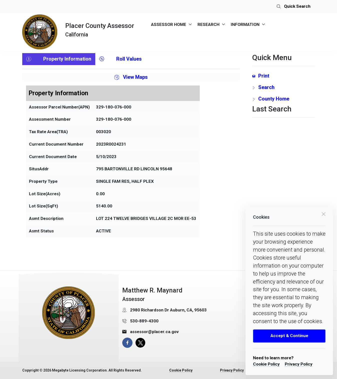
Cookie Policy (266, 364)
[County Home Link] (283, 98)
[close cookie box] (324, 213)
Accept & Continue (289, 335)
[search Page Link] (283, 87)
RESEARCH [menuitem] (209, 24)
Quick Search (293, 7)
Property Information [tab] (58, 59)
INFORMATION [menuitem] (245, 24)
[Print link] (283, 76)
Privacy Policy (298, 364)
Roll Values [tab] (120, 59)
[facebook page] (127, 343)
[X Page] (140, 343)
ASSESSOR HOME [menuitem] (168, 24)
